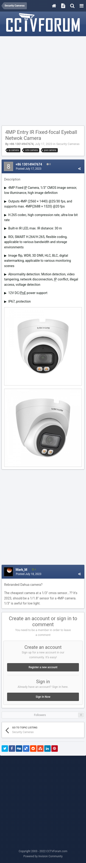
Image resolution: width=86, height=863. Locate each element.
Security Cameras (68, 144)
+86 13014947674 (21, 144)
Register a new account (43, 667)
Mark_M (21, 569)
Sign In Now (43, 696)
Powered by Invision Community (43, 856)
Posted (28, 168)
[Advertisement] (43, 81)
